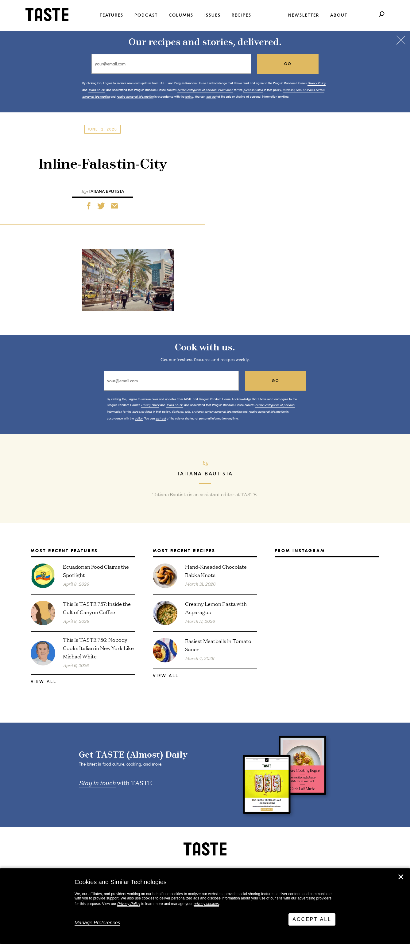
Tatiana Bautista (106, 191)
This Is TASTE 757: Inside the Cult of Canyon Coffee (97, 608)
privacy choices (206, 904)
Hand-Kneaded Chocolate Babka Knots (216, 571)
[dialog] (205, 906)
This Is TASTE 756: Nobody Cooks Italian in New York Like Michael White (98, 648)
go (288, 64)
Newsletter (303, 15)
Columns (181, 15)
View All (43, 681)
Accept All (311, 919)
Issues (212, 15)
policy (189, 97)
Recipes (241, 15)
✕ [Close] (400, 877)
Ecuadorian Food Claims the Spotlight (96, 571)
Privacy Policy (128, 904)
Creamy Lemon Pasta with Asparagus (216, 608)
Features (111, 15)
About (338, 15)
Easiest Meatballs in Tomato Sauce (218, 645)
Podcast (146, 15)
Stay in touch (97, 782)
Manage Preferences (97, 922)
